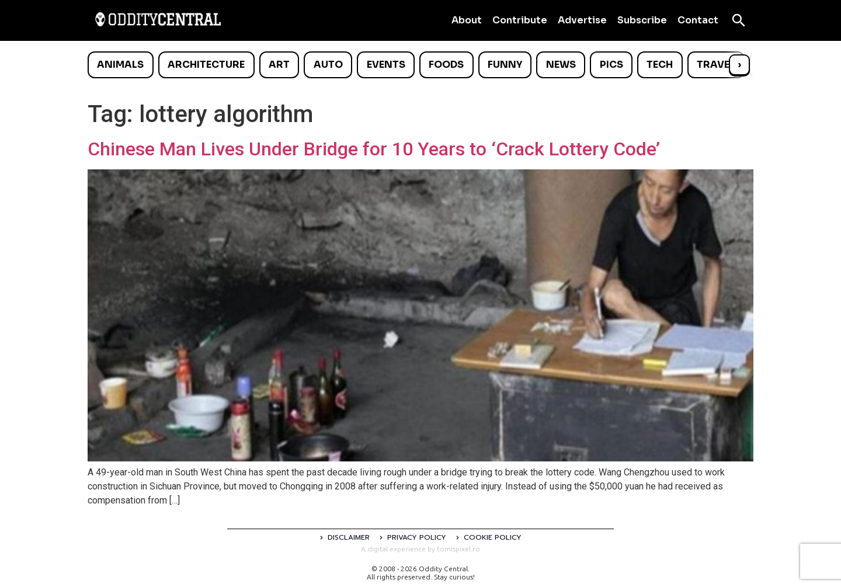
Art (279, 64)
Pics (611, 64)
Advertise (582, 20)
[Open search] (739, 20)
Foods (446, 64)
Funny (505, 64)
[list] (420, 65)
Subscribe (642, 20)
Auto (328, 64)
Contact (697, 20)
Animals (120, 64)
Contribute (519, 20)
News (561, 64)
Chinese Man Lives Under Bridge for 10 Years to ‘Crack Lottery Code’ (374, 149)
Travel (716, 64)
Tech (660, 64)
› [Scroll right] (739, 64)
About (466, 20)
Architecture (206, 64)
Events (386, 64)
